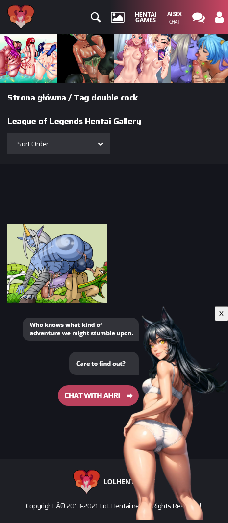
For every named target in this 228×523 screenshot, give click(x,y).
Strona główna (36, 97)
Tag (81, 97)
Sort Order (33, 143)
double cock (114, 97)
